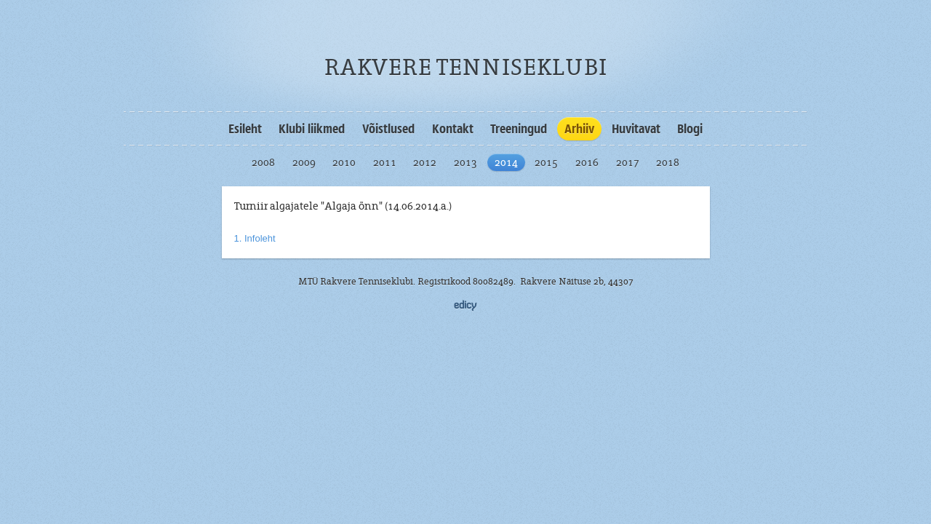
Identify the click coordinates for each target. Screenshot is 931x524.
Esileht (245, 129)
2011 (384, 162)
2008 (263, 162)
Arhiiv (579, 129)
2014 (506, 162)
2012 (424, 162)
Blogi (690, 129)
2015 (546, 162)
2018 (667, 162)
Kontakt (453, 129)
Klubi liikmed (312, 129)
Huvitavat (636, 129)
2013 (465, 162)
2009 (304, 162)
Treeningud (518, 129)
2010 (344, 162)
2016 (587, 162)
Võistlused (388, 129)
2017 (627, 162)
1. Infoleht (255, 238)
